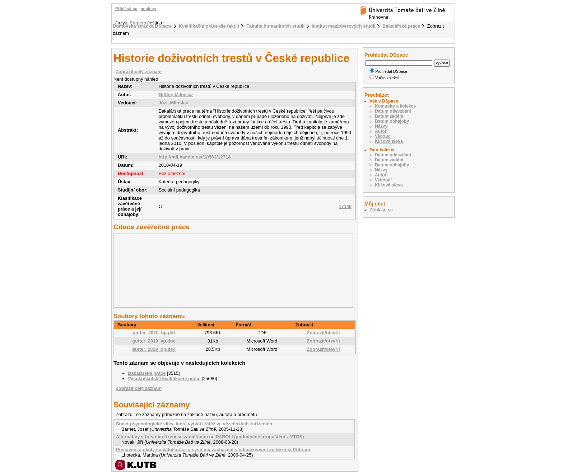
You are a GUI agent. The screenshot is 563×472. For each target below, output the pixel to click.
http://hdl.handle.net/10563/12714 (195, 157)
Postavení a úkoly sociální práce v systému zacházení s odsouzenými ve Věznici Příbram (213, 449)
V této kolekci (384, 78)
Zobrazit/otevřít (323, 332)
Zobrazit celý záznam (139, 71)
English (138, 22)
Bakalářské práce (401, 26)
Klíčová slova (389, 141)
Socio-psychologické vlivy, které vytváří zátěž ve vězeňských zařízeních (194, 423)
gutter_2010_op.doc (154, 349)
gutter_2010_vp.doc (153, 341)
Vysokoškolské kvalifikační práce (164, 378)
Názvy (381, 126)
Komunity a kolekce (395, 106)
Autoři (381, 131)
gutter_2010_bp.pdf (154, 332)
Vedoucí (383, 136)
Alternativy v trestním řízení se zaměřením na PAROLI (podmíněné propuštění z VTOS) (210, 436)
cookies (148, 8)
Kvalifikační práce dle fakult (209, 26)
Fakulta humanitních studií (275, 26)
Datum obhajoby (392, 121)
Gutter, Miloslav (176, 94)
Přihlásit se (126, 8)
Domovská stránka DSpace (142, 26)
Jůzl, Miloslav (174, 102)
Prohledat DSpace (388, 71)
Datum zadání (389, 116)
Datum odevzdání (393, 111)
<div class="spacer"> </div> (231, 270)
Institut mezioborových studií (344, 26)
